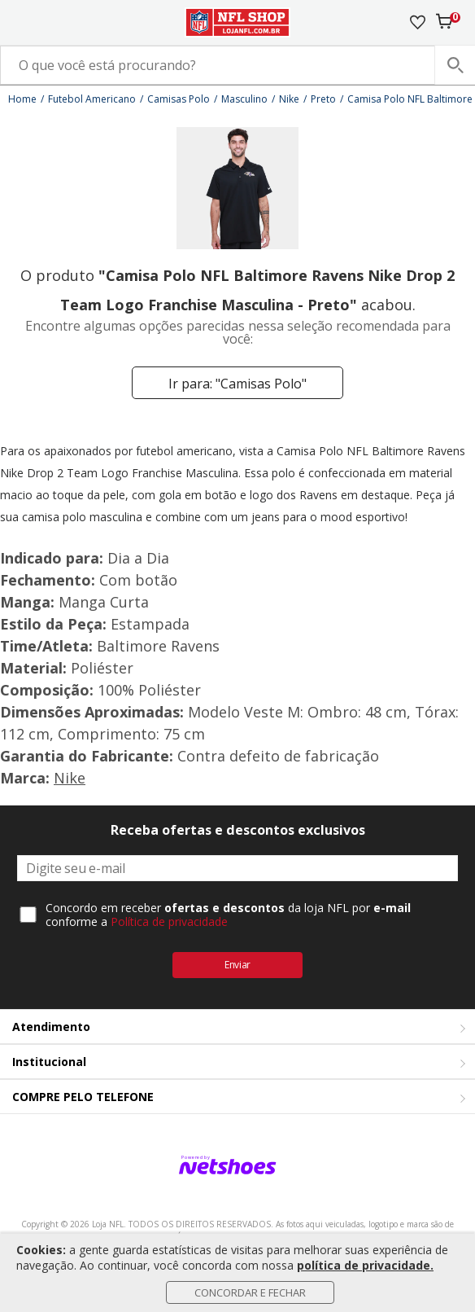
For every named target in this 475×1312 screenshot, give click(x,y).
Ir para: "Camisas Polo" (237, 384)
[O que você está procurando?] (237, 65)
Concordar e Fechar (250, 1292)
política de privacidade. (365, 1265)
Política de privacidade (169, 921)
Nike (69, 778)
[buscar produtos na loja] (454, 65)
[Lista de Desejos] (417, 22)
